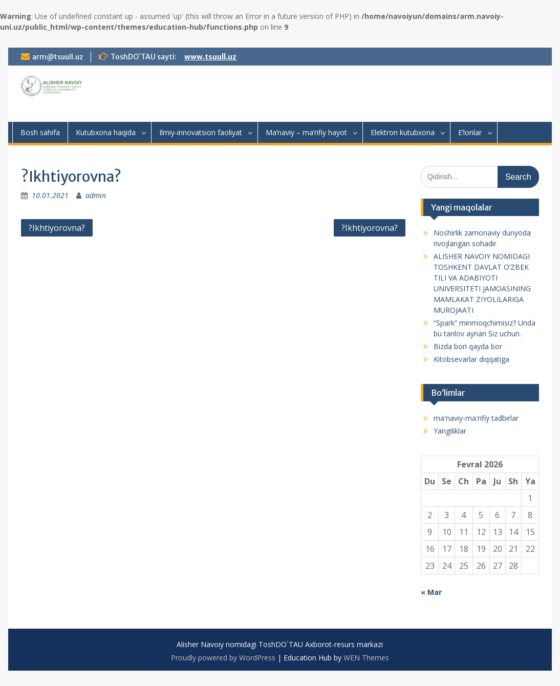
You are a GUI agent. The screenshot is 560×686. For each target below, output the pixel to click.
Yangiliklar (450, 431)
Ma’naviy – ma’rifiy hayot (306, 132)
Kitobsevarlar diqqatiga (471, 359)
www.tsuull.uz (210, 56)
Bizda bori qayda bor (468, 346)
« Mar (431, 592)
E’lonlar (470, 132)
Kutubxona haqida (106, 132)
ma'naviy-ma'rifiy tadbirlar (476, 418)
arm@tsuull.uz (57, 56)
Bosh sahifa (40, 132)
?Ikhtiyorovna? (57, 227)
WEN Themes (366, 657)
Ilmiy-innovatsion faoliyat (200, 132)
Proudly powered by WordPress (223, 657)
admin (95, 195)
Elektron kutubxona (403, 132)
